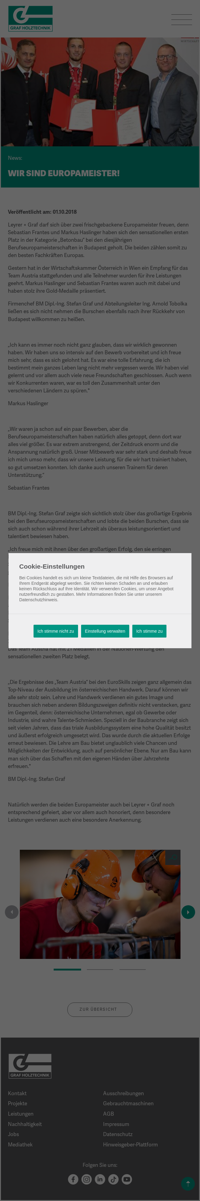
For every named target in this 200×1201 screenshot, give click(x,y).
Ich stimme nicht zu (56, 631)
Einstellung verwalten (105, 631)
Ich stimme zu (149, 631)
